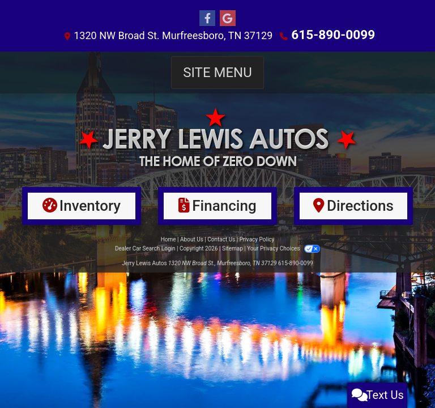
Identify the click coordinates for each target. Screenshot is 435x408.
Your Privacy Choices (283, 248)
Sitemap (232, 248)
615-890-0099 (333, 35)
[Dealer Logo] (217, 137)
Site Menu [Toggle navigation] (217, 72)
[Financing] (217, 205)
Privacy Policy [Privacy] (257, 239)
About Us (191, 239)
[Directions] (353, 205)
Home (168, 239)
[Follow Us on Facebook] (207, 18)
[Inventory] (81, 205)
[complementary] (401, 374)
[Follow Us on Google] (228, 18)
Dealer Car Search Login (145, 248)
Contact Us (221, 239)
